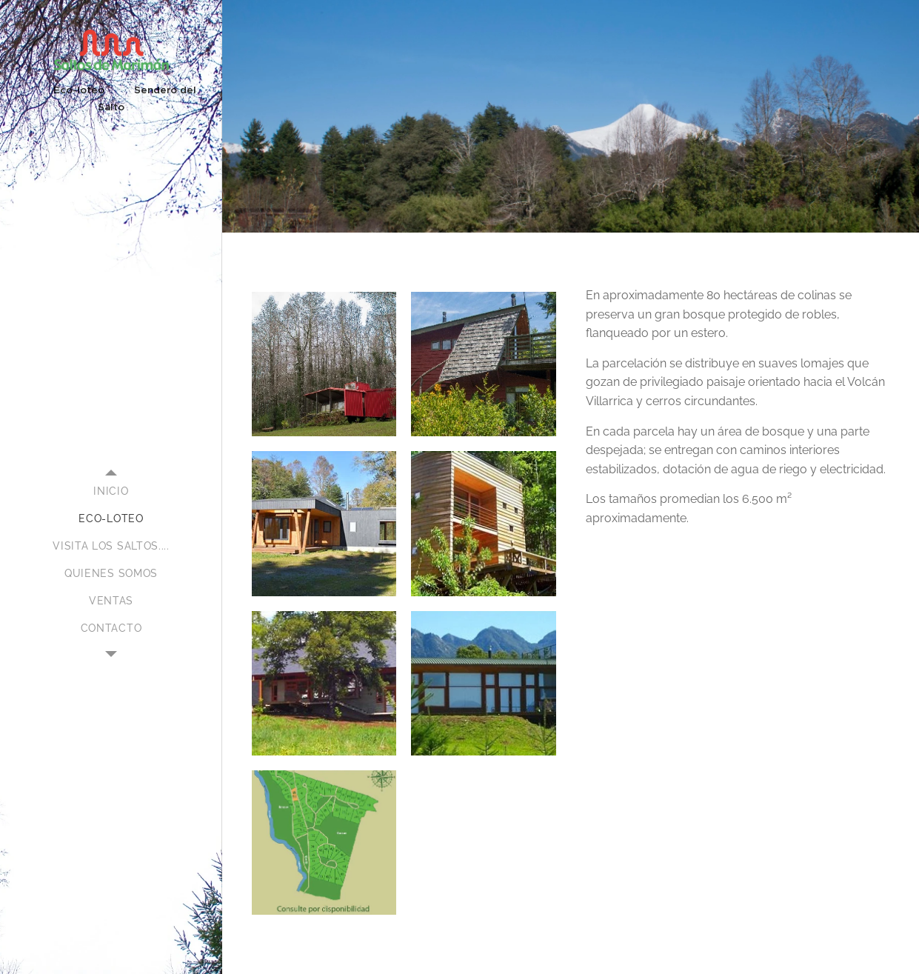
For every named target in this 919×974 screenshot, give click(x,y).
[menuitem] (111, 491)
